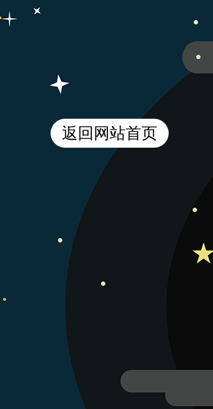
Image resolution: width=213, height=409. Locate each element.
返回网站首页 (109, 133)
